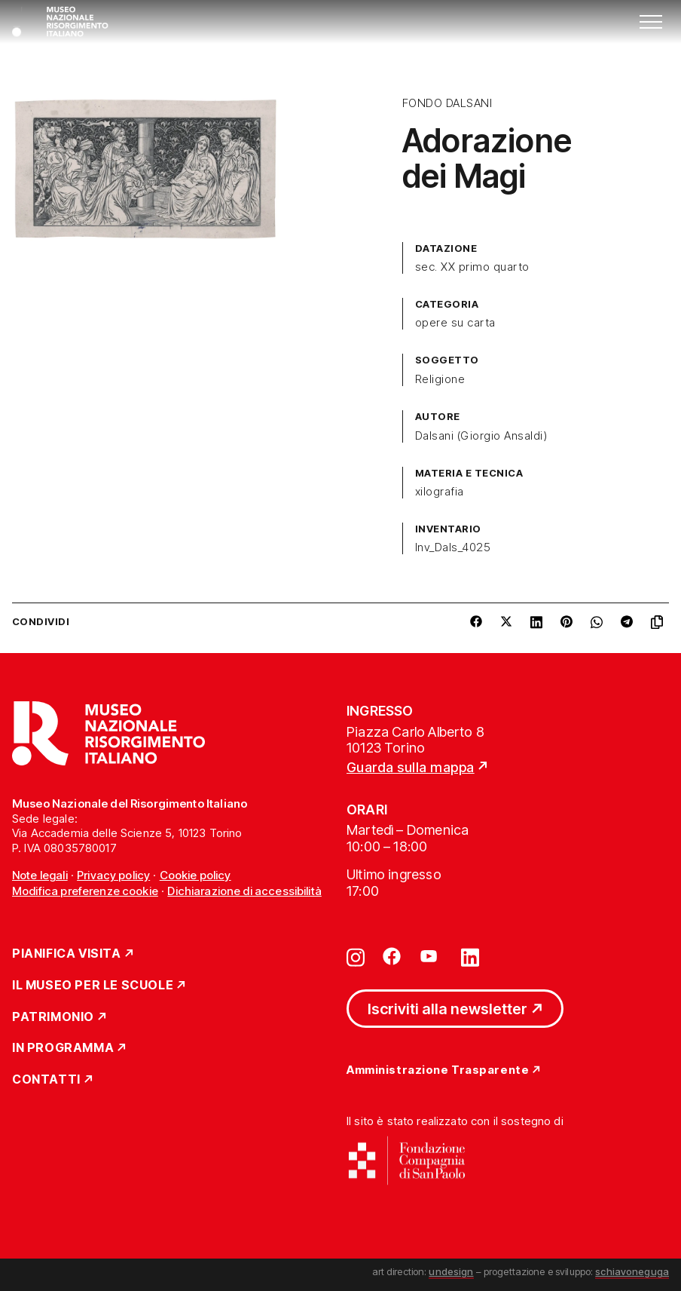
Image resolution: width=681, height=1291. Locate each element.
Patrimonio (53, 1017)
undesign (451, 1271)
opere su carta (455, 323)
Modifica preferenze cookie (85, 891)
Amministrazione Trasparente (438, 1070)
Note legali (40, 875)
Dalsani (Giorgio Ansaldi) (481, 436)
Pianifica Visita (66, 954)
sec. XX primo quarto (472, 267)
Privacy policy (113, 875)
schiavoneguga (632, 1271)
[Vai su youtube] (431, 956)
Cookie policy (195, 875)
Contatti (46, 1080)
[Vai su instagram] (356, 956)
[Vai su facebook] (392, 956)
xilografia (439, 491)
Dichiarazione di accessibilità (244, 891)
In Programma (63, 1048)
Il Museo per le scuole (92, 985)
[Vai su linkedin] (470, 956)
